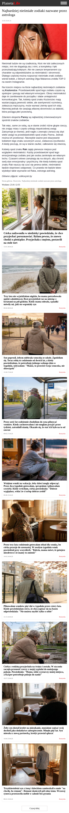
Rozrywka (62, 247)
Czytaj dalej (35, 808)
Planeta (11, 3)
